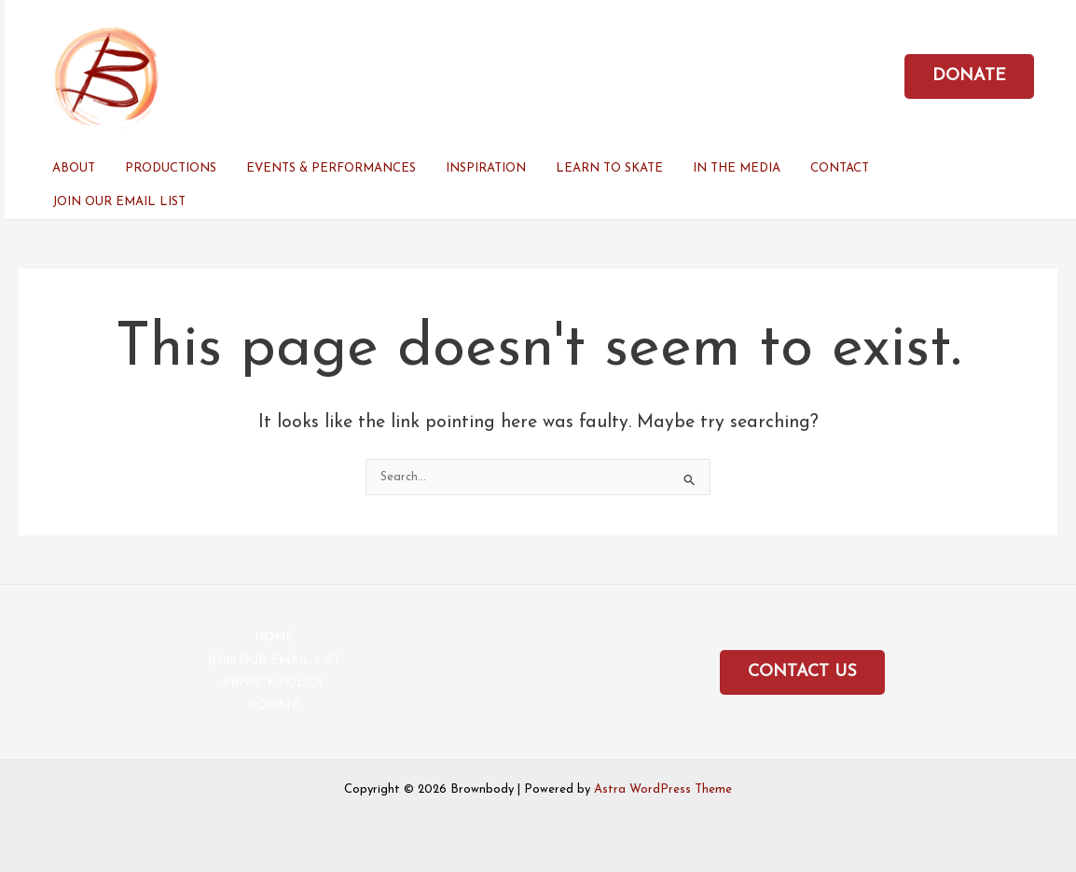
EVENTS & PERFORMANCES (331, 168)
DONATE (273, 705)
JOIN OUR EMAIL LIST (119, 202)
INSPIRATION (486, 168)
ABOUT (73, 168)
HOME (274, 637)
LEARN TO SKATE (609, 168)
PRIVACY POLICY (273, 683)
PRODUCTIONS (170, 168)
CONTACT (839, 168)
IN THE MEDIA (736, 168)
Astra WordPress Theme (663, 789)
